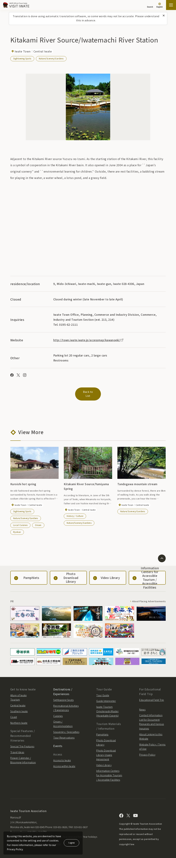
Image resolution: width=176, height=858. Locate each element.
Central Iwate (17, 703)
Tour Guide (102, 692)
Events (57, 743)
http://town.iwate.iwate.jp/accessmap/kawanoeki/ (90, 340)
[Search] (150, 5)
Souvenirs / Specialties (66, 729)
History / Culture (75, 513)
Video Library (104, 762)
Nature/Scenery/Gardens (51, 58)
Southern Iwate (19, 708)
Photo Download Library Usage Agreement (106, 752)
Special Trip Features (22, 743)
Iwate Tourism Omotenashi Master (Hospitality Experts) (107, 708)
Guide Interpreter (106, 698)
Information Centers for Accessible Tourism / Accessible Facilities (109, 773)
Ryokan (17, 529)
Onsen (38, 522)
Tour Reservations (63, 735)
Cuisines (58, 713)
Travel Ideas (17, 749)
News (142, 707)
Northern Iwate (19, 720)
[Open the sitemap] (171, 5)
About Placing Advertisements (147, 598)
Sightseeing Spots (22, 58)
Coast (13, 714)
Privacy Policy (147, 752)
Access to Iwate (62, 757)
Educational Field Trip (151, 697)
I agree (71, 842)
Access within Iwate (64, 763)
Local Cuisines (20, 522)
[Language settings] (159, 5)
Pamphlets (102, 732)
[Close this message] (163, 15)
